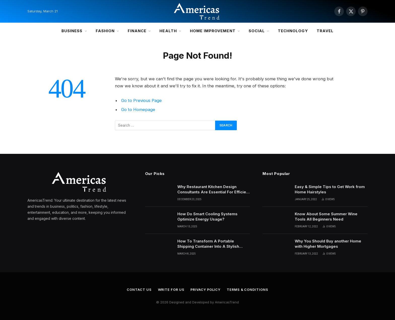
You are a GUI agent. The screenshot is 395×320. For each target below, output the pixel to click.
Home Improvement (213, 30)
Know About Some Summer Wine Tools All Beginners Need (326, 216)
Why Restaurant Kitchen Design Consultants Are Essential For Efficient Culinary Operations (213, 189)
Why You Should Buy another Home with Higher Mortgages (328, 244)
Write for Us (170, 290)
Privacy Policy (205, 290)
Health (168, 30)
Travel (325, 30)
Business (71, 30)
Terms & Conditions (248, 290)
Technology (293, 30)
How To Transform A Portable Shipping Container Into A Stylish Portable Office (208, 244)
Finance (137, 30)
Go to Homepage (138, 109)
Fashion (105, 30)
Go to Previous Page (141, 100)
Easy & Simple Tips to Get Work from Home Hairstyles (330, 189)
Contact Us (138, 290)
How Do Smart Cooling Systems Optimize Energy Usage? (207, 216)
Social (257, 30)
